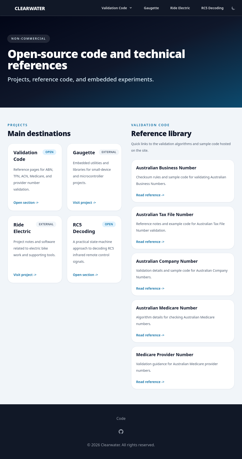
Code (121, 418)
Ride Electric (180, 8)
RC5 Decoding (212, 8)
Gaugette (151, 8)
